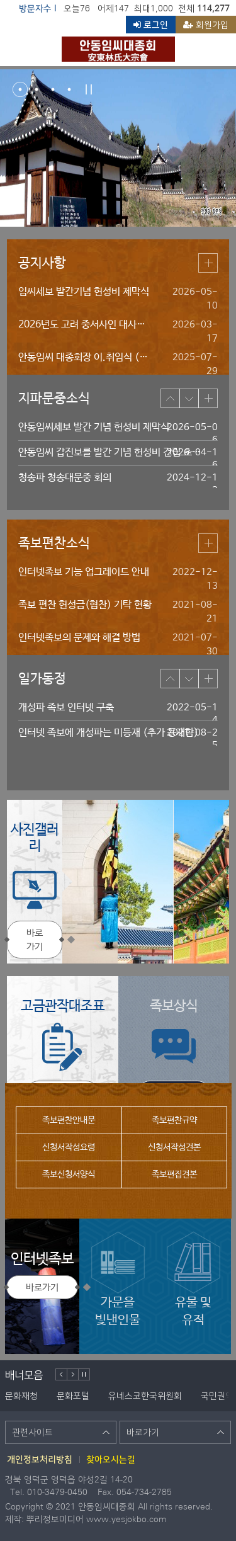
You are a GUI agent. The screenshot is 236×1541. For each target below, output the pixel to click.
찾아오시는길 (110, 1459)
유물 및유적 (193, 1279)
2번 (36, 89)
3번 (52, 89)
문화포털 (73, 1395)
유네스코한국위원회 (145, 1395)
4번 (69, 89)
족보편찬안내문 (68, 1120)
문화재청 (21, 1395)
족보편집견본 (174, 1174)
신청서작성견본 (174, 1147)
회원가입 (205, 25)
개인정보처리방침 (39, 1459)
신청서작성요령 (68, 1147)
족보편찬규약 (174, 1120)
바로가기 (34, 940)
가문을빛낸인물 (118, 1279)
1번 (20, 89)
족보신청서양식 (68, 1174)
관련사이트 (61, 1432)
